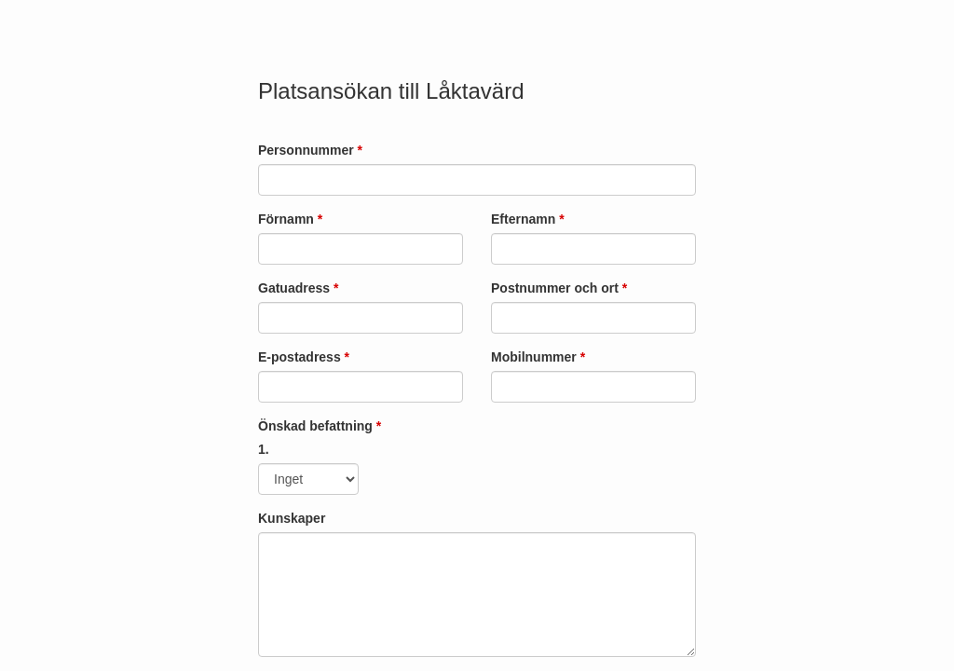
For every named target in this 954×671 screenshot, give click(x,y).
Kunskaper (291, 518)
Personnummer (310, 150)
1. (263, 449)
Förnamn (290, 219)
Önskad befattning (319, 425)
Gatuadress (298, 288)
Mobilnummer (538, 356)
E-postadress (303, 356)
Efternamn (528, 219)
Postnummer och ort (559, 288)
